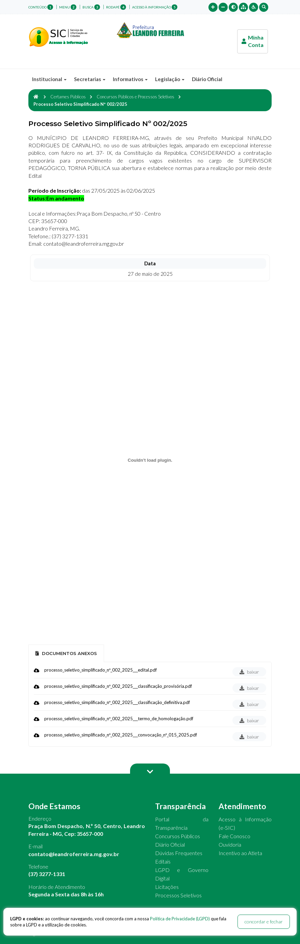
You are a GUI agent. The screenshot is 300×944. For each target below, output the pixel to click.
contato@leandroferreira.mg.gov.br (73, 854)
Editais (163, 861)
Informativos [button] (130, 79)
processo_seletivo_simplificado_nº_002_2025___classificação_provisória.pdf (118, 686)
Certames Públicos (68, 96)
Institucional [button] (49, 79)
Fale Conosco (234, 836)
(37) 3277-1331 (46, 874)
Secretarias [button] (89, 79)
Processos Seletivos (178, 895)
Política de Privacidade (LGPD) (180, 918)
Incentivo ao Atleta (240, 853)
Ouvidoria (230, 844)
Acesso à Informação (154, 7)
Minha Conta (253, 41)
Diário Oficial (207, 79)
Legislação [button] (169, 79)
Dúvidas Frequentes (178, 853)
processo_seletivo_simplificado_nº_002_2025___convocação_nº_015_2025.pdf (120, 734)
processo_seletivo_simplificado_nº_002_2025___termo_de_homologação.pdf (118, 718)
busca (91, 7)
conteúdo (40, 7)
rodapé (116, 7)
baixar (249, 672)
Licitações (167, 887)
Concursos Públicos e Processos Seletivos (135, 96)
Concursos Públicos (177, 836)
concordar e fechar (264, 921)
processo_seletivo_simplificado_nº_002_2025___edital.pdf (100, 670)
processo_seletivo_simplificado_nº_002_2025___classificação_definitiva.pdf (117, 702)
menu (67, 7)
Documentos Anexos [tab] (66, 653)
